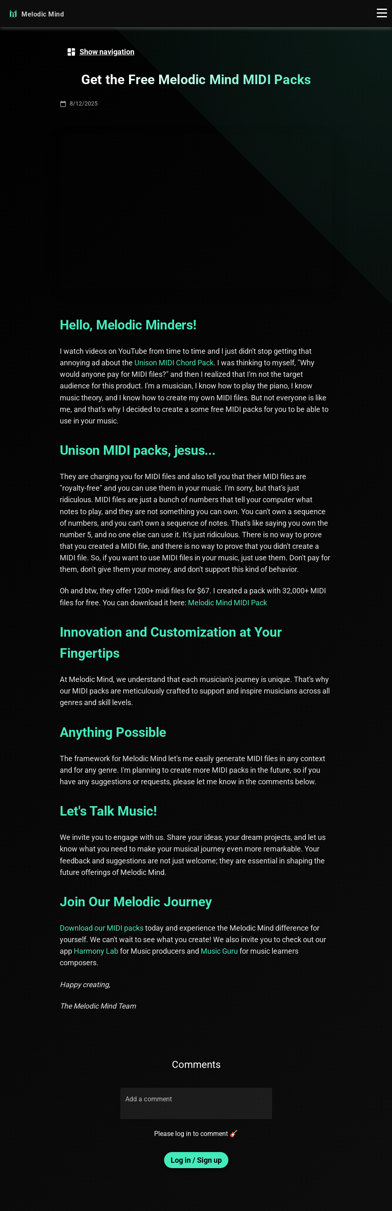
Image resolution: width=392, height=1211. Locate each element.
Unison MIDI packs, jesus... (138, 450)
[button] (382, 14)
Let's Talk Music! (108, 811)
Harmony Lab (96, 951)
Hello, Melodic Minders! (128, 325)
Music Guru (219, 951)
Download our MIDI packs (101, 928)
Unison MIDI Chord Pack (174, 363)
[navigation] (100, 52)
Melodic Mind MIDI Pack (227, 603)
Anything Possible (113, 732)
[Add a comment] (196, 1108)
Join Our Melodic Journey (136, 902)
